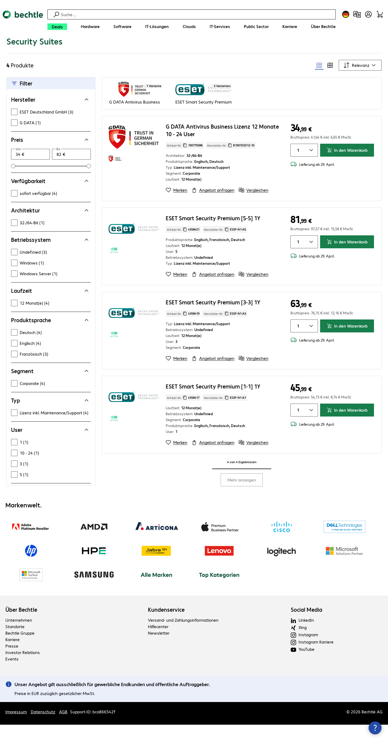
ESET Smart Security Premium (203, 124)
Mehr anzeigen (241, 502)
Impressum (16, 734)
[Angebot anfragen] (213, 212)
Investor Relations (22, 674)
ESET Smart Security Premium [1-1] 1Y (213, 408)
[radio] (319, 87)
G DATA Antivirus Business (134, 124)
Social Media (306, 631)
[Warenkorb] (380, 14)
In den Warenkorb (347, 172)
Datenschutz (43, 734)
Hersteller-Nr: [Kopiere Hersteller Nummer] (230, 167)
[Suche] (197, 14)
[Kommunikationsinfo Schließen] (375, 727)
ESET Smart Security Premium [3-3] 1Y (213, 324)
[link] (96, 47)
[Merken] (176, 212)
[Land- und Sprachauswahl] (345, 14)
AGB (63, 734)
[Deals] (57, 26)
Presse (11, 668)
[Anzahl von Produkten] (297, 172)
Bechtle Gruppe (19, 655)
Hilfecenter (158, 648)
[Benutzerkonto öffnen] (368, 14)
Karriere (12, 661)
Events (12, 681)
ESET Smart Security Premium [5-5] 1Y (213, 240)
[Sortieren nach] (360, 87)
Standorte (15, 648)
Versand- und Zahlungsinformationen (183, 642)
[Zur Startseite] (23, 22)
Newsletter (158, 655)
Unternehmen (18, 642)
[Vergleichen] (253, 212)
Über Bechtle (21, 631)
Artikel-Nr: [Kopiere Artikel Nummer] (185, 167)
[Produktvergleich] (357, 14)
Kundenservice (166, 631)
